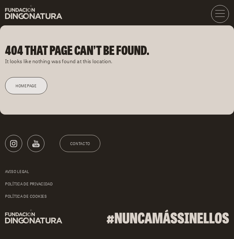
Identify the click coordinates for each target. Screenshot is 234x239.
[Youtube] (35, 143)
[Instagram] (13, 143)
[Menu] (220, 14)
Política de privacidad (29, 184)
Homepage (26, 86)
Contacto (80, 143)
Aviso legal (17, 171)
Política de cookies (26, 196)
